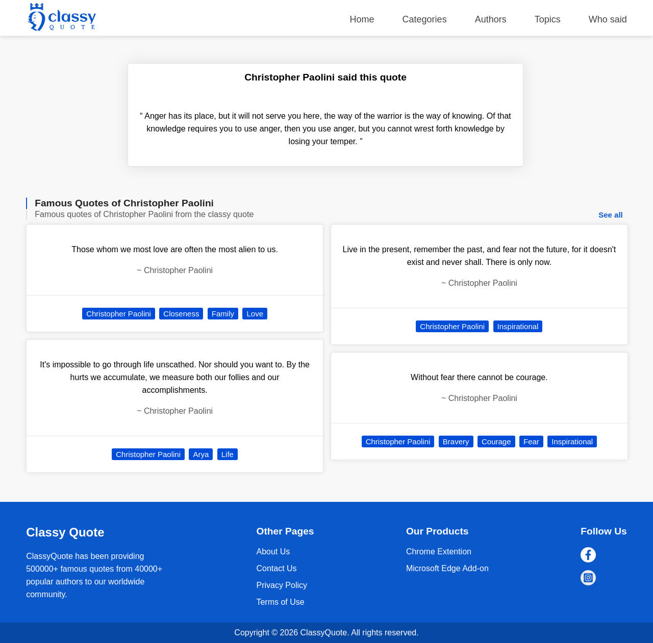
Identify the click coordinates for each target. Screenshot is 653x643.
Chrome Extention (438, 551)
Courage (496, 441)
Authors (491, 19)
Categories (425, 19)
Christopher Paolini (118, 313)
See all (610, 214)
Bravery (456, 441)
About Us (273, 551)
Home (362, 19)
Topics (548, 19)
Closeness (181, 313)
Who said (608, 19)
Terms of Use (280, 602)
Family (223, 313)
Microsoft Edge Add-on (447, 568)
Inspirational (518, 326)
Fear (531, 441)
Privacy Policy (281, 585)
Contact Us (276, 568)
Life (227, 454)
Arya (201, 454)
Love (254, 313)
